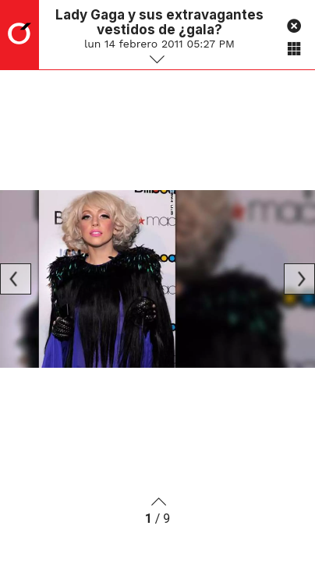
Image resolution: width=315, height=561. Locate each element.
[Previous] (15, 279)
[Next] (299, 279)
